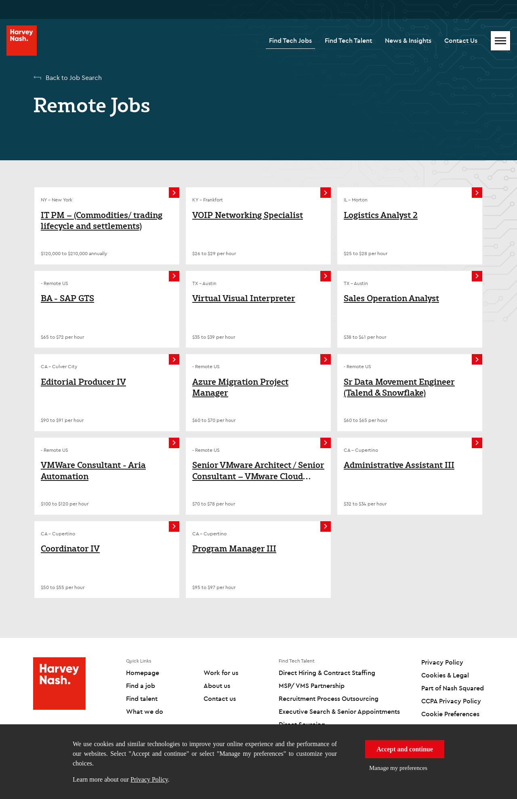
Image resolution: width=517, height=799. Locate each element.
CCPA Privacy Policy (451, 701)
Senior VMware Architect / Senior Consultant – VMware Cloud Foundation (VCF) (258, 470)
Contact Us (460, 40)
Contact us (220, 698)
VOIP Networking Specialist (247, 215)
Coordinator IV (70, 548)
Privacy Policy (149, 779)
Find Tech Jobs (290, 40)
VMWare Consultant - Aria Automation (93, 470)
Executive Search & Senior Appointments (339, 711)
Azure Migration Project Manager (240, 387)
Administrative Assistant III (399, 465)
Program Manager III (234, 548)
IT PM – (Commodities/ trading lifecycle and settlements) (101, 221)
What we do (144, 711)
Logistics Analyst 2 (381, 215)
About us (217, 686)
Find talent (142, 698)
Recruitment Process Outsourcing (328, 698)
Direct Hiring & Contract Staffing (327, 673)
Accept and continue (404, 749)
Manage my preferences (398, 768)
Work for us (221, 673)
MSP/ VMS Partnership (312, 686)
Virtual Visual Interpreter (243, 298)
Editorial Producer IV (83, 382)
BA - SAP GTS (67, 298)
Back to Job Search (74, 77)
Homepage (142, 673)
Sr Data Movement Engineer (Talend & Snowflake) (399, 387)
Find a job (140, 686)
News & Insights (408, 40)
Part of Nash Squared (452, 688)
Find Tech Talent (348, 40)
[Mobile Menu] (500, 41)
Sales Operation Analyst (391, 298)
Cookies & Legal (445, 675)
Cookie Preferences (450, 714)
